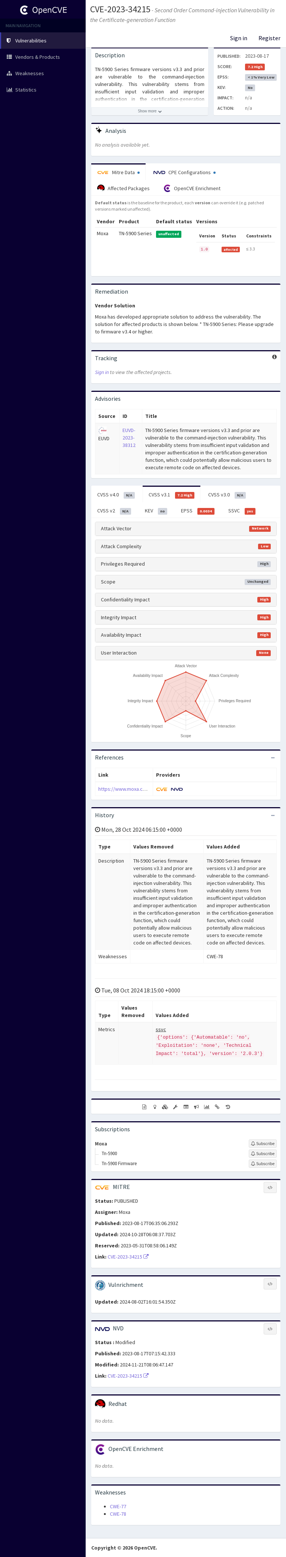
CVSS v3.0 (227, 495)
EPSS (197, 511)
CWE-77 (118, 1506)
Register (269, 38)
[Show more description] (149, 111)
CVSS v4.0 (116, 495)
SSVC (242, 511)
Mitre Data (118, 172)
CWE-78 (118, 1513)
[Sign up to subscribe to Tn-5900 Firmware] (263, 1164)
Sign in (238, 38)
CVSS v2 (114, 511)
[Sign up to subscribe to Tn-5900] (263, 1154)
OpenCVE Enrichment (191, 188)
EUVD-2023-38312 (129, 437)
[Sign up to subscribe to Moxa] (263, 1143)
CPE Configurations (184, 172)
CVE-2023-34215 (120, 9)
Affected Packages (123, 188)
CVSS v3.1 (172, 495)
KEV (156, 511)
